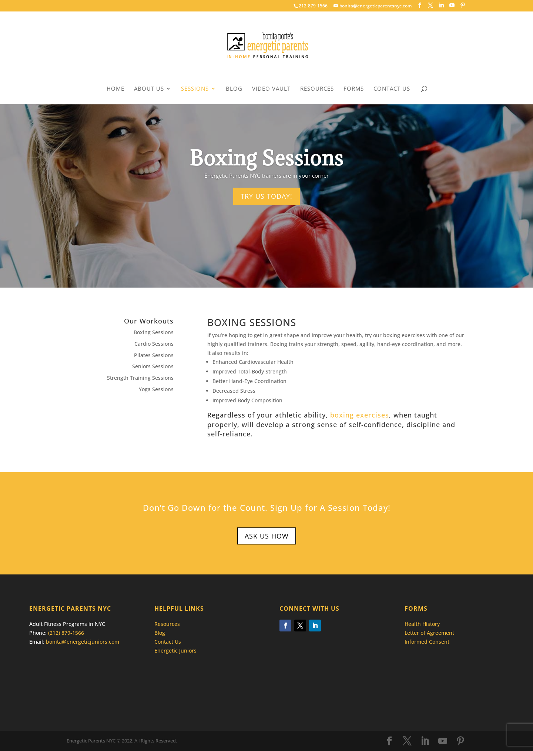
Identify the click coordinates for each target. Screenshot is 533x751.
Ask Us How (267, 536)
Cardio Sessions (154, 343)
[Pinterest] (462, 5)
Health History (422, 623)
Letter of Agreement (429, 632)
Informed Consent (427, 641)
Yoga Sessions (156, 389)
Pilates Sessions (154, 355)
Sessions (195, 89)
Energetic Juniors (175, 650)
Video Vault (271, 89)
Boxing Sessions (154, 332)
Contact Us (391, 89)
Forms (353, 89)
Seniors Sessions (153, 366)
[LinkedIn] (441, 5)
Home (115, 89)
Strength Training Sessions (140, 377)
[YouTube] (452, 5)
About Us (149, 89)
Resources (317, 89)
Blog (234, 89)
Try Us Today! (266, 196)
